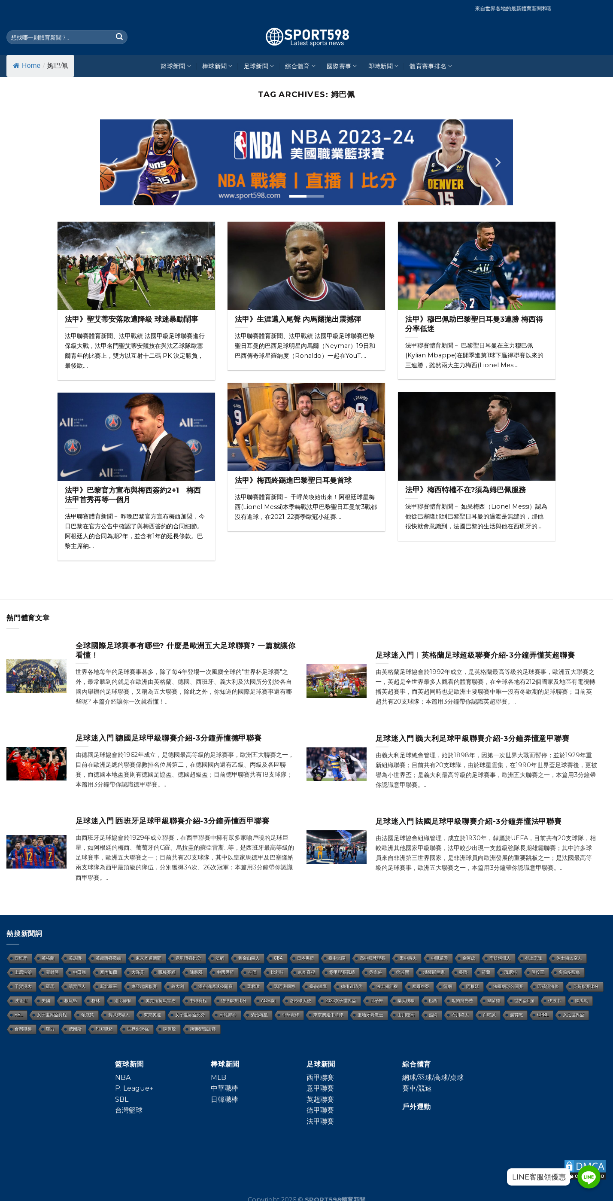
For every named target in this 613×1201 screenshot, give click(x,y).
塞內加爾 (108, 972)
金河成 (468, 958)
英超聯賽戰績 (108, 958)
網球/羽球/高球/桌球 (433, 1077)
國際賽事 (342, 66)
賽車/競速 (417, 1088)
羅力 (50, 1029)
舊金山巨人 (249, 958)
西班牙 (21, 958)
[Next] (497, 162)
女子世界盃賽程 (52, 1014)
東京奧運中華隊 (328, 1014)
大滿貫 (137, 972)
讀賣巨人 (77, 986)
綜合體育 (300, 66)
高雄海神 (228, 1014)
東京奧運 (152, 1014)
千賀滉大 (23, 986)
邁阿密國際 (284, 986)
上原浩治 (23, 972)
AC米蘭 (268, 1000)
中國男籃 (225, 972)
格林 (95, 1000)
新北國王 (108, 986)
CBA (278, 958)
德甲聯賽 (320, 1110)
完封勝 (52, 972)
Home (26, 65)
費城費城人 (119, 1014)
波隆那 (21, 1000)
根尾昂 (70, 1000)
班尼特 (510, 972)
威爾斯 (75, 1029)
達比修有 (122, 1000)
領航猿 (87, 1014)
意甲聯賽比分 (188, 958)
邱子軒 (376, 1000)
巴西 (433, 1000)
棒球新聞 (217, 66)
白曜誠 (489, 1014)
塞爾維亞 (420, 986)
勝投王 (537, 972)
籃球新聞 (176, 66)
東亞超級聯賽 (144, 986)
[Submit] (119, 37)
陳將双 (196, 972)
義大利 (177, 986)
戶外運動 (416, 1107)
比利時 (277, 972)
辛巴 (252, 972)
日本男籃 (305, 958)
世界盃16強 (138, 1029)
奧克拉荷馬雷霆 (161, 1000)
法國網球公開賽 (508, 986)
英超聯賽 (320, 1099)
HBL (19, 1014)
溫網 (433, 1014)
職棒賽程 (167, 972)
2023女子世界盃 (340, 1000)
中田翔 (79, 972)
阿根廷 (472, 986)
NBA (122, 1077)
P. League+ (134, 1088)
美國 (46, 1000)
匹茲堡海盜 (548, 986)
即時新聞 (383, 66)
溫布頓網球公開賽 (215, 986)
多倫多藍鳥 (569, 972)
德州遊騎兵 (351, 986)
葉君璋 (253, 986)
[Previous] (116, 162)
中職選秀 (439, 958)
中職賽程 (198, 1000)
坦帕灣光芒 (462, 1000)
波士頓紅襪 (387, 986)
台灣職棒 (23, 1029)
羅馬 (50, 986)
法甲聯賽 (320, 1121)
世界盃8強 (524, 1000)
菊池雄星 (259, 1014)
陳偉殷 (169, 1029)
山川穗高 (406, 1014)
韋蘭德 (493, 1000)
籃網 (447, 986)
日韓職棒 (224, 1099)
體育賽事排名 (431, 66)
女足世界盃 (573, 1014)
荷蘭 (486, 972)
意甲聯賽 (320, 1088)
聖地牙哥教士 (370, 1014)
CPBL (542, 1014)
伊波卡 (554, 1000)
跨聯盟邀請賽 (203, 1029)
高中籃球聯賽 (372, 958)
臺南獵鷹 (318, 986)
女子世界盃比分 (190, 1014)
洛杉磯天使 (300, 1000)
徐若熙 (402, 972)
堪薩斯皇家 (434, 972)
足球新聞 (259, 66)
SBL (121, 1099)
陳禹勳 (581, 1000)
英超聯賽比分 (586, 986)
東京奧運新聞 (148, 958)
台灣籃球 (129, 1110)
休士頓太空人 (569, 958)
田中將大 (408, 958)
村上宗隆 (533, 958)
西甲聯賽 (320, 1077)
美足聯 (75, 958)
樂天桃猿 (406, 1000)
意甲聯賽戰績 (342, 972)
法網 (219, 958)
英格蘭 (48, 958)
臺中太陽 (337, 958)
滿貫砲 (516, 1014)
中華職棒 (290, 1014)
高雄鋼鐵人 (500, 958)
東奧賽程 (306, 972)
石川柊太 (460, 1014)
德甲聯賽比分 (234, 1000)
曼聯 (463, 972)
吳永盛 (375, 972)
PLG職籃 (104, 1029)
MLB (218, 1077)
